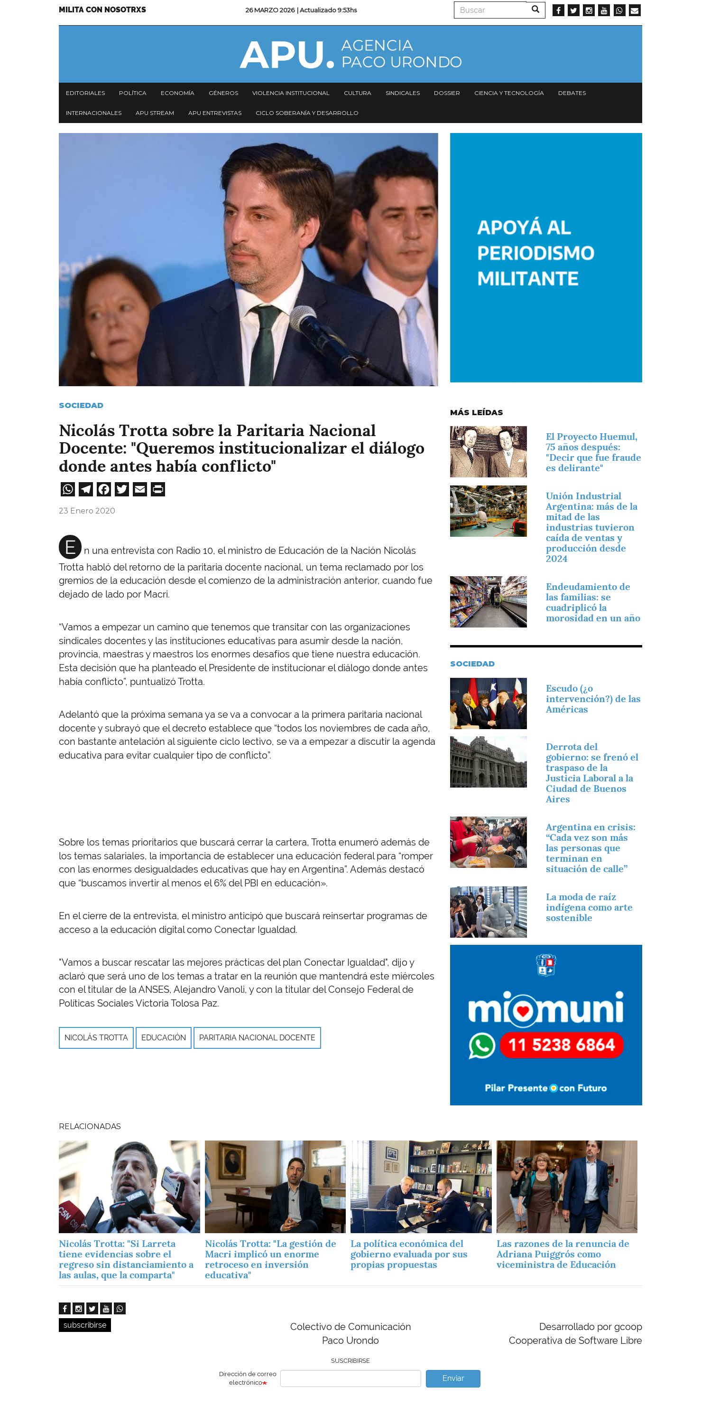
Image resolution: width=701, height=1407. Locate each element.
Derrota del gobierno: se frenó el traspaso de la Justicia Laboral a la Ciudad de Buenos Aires (592, 773)
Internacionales (93, 112)
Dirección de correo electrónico (248, 1378)
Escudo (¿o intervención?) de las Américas (593, 698)
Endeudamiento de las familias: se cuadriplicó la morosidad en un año (593, 602)
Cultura (357, 92)
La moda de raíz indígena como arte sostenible (589, 907)
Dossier (447, 92)
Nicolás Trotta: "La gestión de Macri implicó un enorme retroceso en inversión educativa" (270, 1259)
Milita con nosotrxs (102, 9)
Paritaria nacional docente (257, 1037)
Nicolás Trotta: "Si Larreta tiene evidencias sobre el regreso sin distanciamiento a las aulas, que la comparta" (126, 1259)
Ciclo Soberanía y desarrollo (307, 112)
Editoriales (85, 92)
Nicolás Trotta (96, 1037)
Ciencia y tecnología (509, 92)
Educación (163, 1037)
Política (133, 92)
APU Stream (155, 112)
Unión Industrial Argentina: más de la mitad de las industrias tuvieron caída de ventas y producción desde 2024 (591, 527)
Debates (572, 92)
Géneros (223, 92)
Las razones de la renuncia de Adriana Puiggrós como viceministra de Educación (563, 1254)
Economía (177, 92)
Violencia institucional (291, 92)
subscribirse (85, 1325)
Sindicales (403, 92)
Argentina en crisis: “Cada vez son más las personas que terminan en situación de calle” (591, 848)
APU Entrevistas (214, 112)
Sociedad (81, 405)
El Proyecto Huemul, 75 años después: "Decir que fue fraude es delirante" (593, 452)
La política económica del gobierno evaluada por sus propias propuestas (409, 1254)
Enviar (453, 1378)
